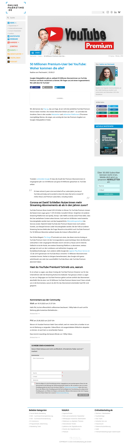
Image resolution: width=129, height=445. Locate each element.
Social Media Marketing (38, 413)
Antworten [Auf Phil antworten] (34, 337)
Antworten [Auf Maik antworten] (34, 313)
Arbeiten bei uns (101, 421)
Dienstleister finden (69, 424)
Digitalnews (13, 26)
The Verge (47, 237)
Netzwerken (56, 114)
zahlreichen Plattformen (71, 114)
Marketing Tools (35, 426)
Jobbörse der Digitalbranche (72, 426)
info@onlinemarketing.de (71, 387)
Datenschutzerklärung (62, 393)
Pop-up (45, 109)
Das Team (99, 419)
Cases (40, 56)
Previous (97, 141)
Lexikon (11, 33)
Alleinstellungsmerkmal (75, 221)
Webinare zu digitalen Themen (73, 421)
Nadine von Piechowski (106, 64)
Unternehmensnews (15, 28)
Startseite (33, 56)
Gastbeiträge (100, 416)
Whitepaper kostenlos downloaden (74, 419)
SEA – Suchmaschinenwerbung (40, 419)
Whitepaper (15, 36)
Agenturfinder (67, 413)
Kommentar (35, 355)
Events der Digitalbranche (71, 429)
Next (120, 141)
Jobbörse (14, 46)
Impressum (99, 424)
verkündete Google (43, 179)
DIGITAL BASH (15, 58)
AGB (97, 429)
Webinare (14, 39)
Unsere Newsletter (15, 31)
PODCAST (13, 62)
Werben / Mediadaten (103, 413)
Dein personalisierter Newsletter (73, 416)
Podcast (65, 432)
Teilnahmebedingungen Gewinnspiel (108, 432)
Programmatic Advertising (38, 424)
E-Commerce (34, 421)
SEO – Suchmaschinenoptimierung (41, 416)
